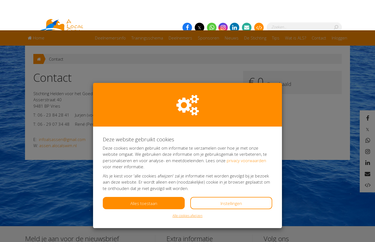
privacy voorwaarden (246, 130)
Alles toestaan (143, 173)
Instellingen (231, 173)
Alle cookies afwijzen (187, 185)
